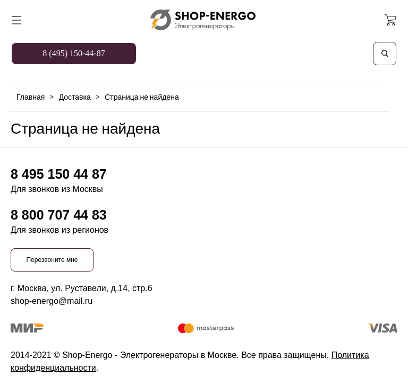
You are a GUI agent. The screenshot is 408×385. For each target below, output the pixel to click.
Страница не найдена (142, 97)
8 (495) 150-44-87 (73, 53)
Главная (30, 97)
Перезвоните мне (52, 260)
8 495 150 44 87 (59, 174)
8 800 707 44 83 (59, 214)
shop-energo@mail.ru (51, 300)
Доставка (75, 97)
